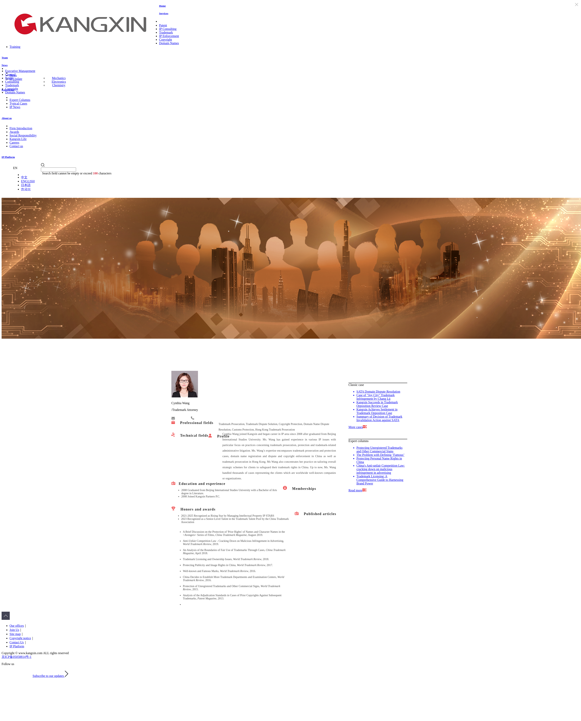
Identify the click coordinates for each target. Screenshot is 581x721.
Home (162, 5)
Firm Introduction (21, 128)
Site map (15, 634)
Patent (163, 25)
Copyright (165, 39)
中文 (24, 177)
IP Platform (8, 157)
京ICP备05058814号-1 (16, 657)
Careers (14, 142)
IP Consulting (168, 29)
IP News (15, 107)
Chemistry (59, 85)
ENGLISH (28, 181)
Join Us (14, 630)
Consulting (12, 81)
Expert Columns (20, 100)
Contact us (16, 146)
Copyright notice (20, 638)
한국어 (26, 189)
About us (7, 118)
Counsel (10, 74)
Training (15, 46)
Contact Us (17, 642)
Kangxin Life (18, 139)
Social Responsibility (23, 135)
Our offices (17, 625)
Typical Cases (18, 103)
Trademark (166, 32)
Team (5, 57)
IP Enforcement (169, 36)
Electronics (59, 81)
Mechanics (59, 78)
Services (163, 13)
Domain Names (169, 43)
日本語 (26, 185)
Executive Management (20, 71)
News (5, 65)
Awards (14, 132)
